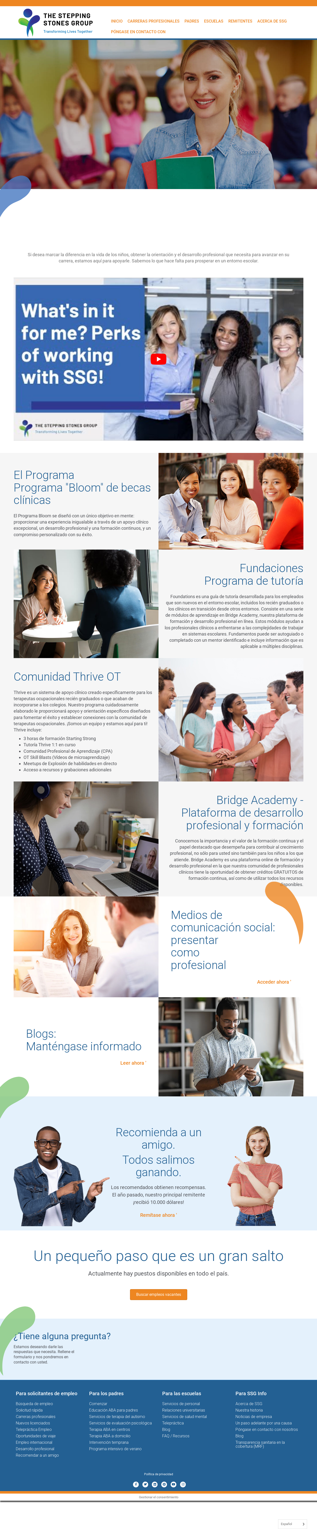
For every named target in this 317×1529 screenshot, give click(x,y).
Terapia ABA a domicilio (110, 1436)
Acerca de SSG (272, 21)
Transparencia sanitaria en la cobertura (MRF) (260, 1444)
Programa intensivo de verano (115, 1448)
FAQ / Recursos (175, 1436)
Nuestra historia (249, 1410)
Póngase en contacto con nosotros (267, 1429)
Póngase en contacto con (138, 31)
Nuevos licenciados (33, 1423)
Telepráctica (173, 1423)
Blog (166, 1429)
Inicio (117, 21)
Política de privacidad (158, 1474)
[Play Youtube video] (158, 359)
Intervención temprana (109, 1442)
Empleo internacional (34, 1442)
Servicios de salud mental (184, 1416)
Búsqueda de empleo (34, 1403)
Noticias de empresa (254, 1416)
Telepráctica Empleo (34, 1429)
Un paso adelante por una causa (264, 1423)
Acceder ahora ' (274, 982)
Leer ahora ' (133, 1063)
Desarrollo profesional (35, 1448)
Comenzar (98, 1403)
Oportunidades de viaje (36, 1436)
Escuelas (213, 21)
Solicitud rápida (29, 1410)
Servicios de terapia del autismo (117, 1416)
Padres (192, 21)
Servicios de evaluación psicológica (120, 1423)
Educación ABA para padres (113, 1410)
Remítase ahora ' (158, 1215)
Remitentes (240, 21)
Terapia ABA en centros (109, 1429)
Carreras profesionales (154, 21)
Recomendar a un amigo (37, 1455)
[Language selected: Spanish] (292, 1524)
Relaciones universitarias (183, 1410)
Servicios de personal (181, 1403)
